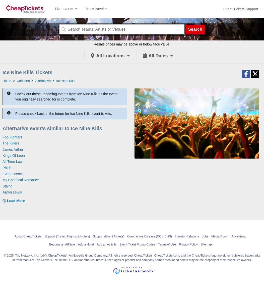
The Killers (11, 143)
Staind (8, 186)
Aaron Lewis (12, 192)
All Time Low (12, 162)
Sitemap (206, 244)
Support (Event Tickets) (108, 236)
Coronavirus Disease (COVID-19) (149, 236)
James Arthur (13, 149)
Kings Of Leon (14, 156)
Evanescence (13, 174)
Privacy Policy (188, 244)
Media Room (219, 236)
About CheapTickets (28, 236)
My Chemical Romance (21, 180)
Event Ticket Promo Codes (137, 244)
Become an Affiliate (62, 244)
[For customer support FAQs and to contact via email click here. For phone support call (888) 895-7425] (241, 9)
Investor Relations (187, 236)
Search (195, 29)
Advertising (238, 236)
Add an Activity (107, 244)
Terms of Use (167, 244)
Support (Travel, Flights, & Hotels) (67, 236)
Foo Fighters (12, 137)
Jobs (205, 236)
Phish (7, 168)
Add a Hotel (86, 244)
